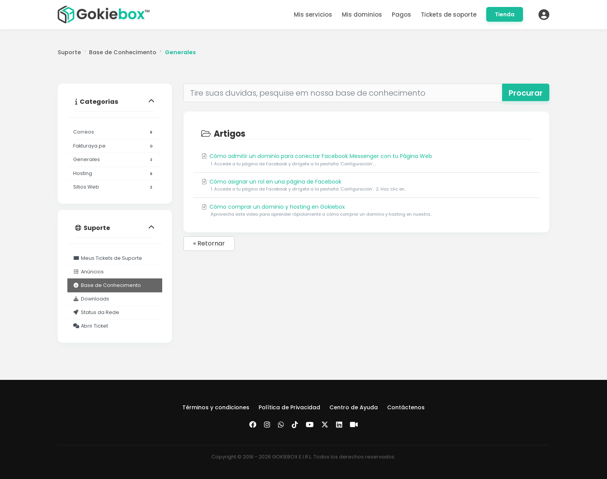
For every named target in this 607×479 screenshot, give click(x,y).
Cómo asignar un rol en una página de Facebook (366, 185)
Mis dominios (362, 14)
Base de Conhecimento (122, 52)
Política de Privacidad (289, 407)
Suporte (69, 52)
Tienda (504, 14)
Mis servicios (313, 14)
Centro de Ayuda (353, 407)
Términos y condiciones (215, 407)
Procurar (526, 93)
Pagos (401, 14)
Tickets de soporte (449, 14)
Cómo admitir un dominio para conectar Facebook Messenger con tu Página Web (366, 159)
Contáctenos (406, 407)
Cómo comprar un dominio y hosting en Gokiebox (366, 210)
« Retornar (209, 243)
